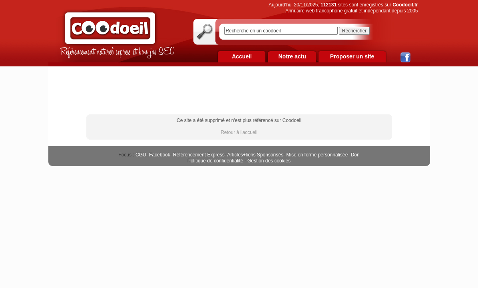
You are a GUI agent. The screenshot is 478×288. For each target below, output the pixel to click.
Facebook (159, 155)
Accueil (242, 56)
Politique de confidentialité (215, 161)
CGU (140, 155)
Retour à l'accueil (239, 132)
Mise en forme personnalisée (317, 155)
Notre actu (292, 56)
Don (355, 155)
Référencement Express (199, 155)
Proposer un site (352, 56)
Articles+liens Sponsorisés (255, 155)
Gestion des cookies (269, 161)
